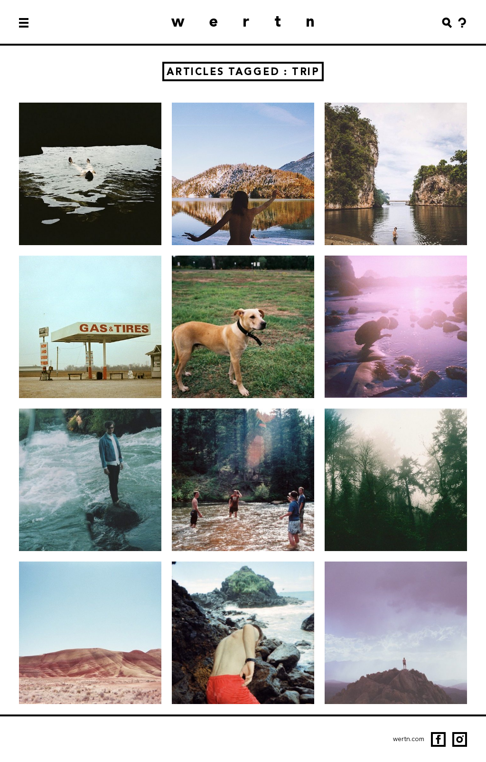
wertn (255, 21)
